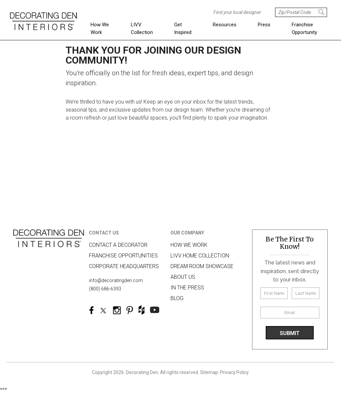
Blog (176, 298)
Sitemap (209, 372)
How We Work (100, 28)
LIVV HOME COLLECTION (199, 255)
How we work (188, 245)
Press (264, 25)
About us (182, 277)
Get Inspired (182, 28)
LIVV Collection (142, 28)
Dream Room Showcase (201, 266)
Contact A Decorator (118, 245)
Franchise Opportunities (123, 255)
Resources (224, 25)
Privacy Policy (234, 372)
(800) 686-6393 (105, 288)
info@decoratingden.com (116, 280)
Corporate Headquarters (124, 266)
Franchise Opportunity (304, 28)
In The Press (187, 287)
